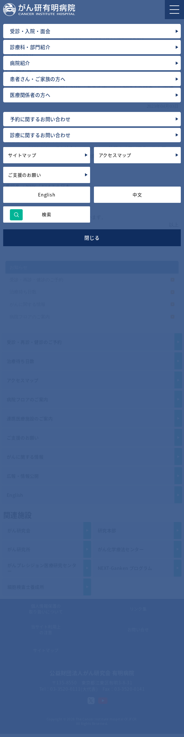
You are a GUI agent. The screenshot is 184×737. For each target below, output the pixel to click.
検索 (46, 214)
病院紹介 (20, 63)
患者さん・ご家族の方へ (37, 79)
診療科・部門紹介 (30, 47)
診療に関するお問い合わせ (40, 135)
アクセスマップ (115, 155)
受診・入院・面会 (30, 31)
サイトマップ (22, 155)
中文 (137, 194)
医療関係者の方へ (30, 95)
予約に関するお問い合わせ (40, 119)
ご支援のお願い (24, 175)
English (47, 194)
